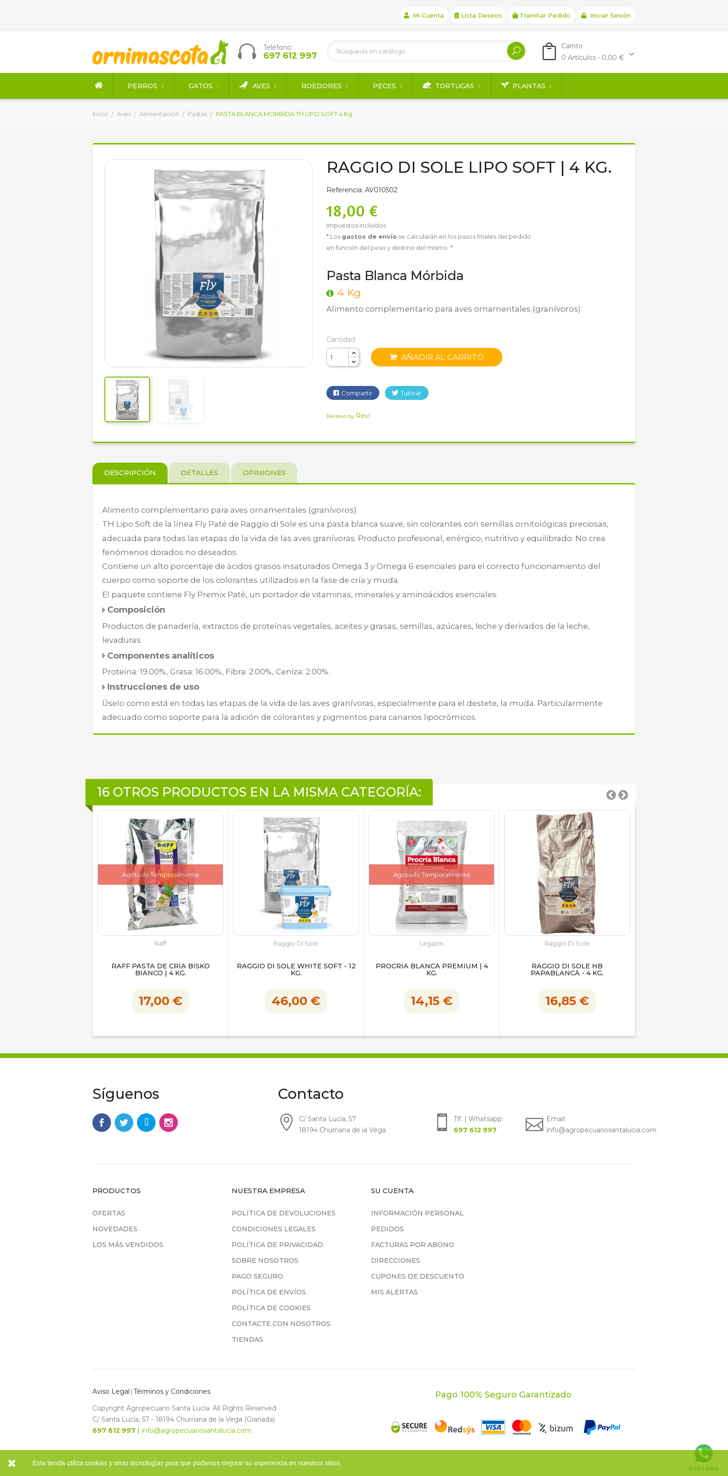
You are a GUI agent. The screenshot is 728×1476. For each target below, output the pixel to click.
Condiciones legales (274, 1229)
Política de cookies (271, 1308)
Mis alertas (394, 1292)
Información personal (417, 1213)
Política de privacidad (277, 1245)
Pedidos (387, 1229)
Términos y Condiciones (172, 1391)
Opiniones (264, 472)
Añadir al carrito (437, 357)
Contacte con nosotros (281, 1323)
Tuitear (411, 393)
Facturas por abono (412, 1245)
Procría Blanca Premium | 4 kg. (432, 970)
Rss (146, 1122)
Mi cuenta (424, 15)
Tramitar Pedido (542, 15)
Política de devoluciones (284, 1213)
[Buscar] (426, 50)
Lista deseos (478, 15)
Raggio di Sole (295, 943)
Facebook (101, 1122)
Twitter (124, 1122)
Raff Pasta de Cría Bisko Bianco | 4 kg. (160, 970)
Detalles (199, 472)
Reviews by (348, 416)
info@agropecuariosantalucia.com (197, 1430)
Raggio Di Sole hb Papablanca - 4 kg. (567, 970)
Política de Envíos (269, 1292)
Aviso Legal (111, 1391)
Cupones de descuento (417, 1276)
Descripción (130, 472)
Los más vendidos (127, 1245)
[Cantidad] (337, 357)
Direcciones (395, 1260)
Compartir (356, 393)
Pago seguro (257, 1276)
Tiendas (247, 1339)
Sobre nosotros (265, 1260)
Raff (160, 943)
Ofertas (108, 1213)
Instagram (168, 1122)
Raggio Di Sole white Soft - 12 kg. (296, 970)
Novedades (114, 1229)
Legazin (431, 943)
